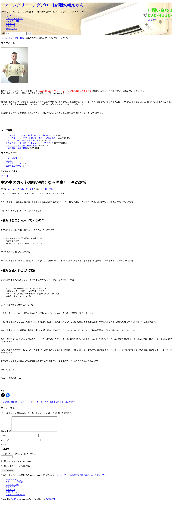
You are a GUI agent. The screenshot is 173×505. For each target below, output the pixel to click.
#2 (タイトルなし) (13, 482)
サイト (4, 447)
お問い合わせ (11, 29)
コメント (6, 434)
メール (5, 443)
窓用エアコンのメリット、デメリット (18, 402)
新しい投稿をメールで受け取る (17, 469)
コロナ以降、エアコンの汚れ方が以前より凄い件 (27, 135)
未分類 (9, 161)
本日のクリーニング (14, 163)
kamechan (11, 189)
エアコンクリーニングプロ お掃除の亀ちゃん (42, 5)
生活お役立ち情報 (16, 38)
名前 (4, 438)
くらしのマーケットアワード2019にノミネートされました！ (32, 138)
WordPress (15, 502)
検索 (3, 33)
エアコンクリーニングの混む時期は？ (22, 140)
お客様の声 (10, 26)
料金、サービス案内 (14, 19)
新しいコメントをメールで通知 (17, 464)
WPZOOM (50, 502)
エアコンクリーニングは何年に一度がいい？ (57, 402)
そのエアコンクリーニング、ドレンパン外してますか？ (30, 143)
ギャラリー (10, 24)
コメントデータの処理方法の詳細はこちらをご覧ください (81, 478)
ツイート (5, 176)
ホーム (9, 16)
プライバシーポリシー (15, 498)
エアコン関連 (11, 158)
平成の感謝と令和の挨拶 (16, 148)
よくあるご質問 (12, 21)
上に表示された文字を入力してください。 (19, 457)
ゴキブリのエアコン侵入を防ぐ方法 (21, 146)
